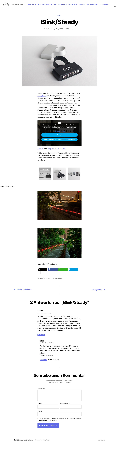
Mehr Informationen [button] (59, 136)
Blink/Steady (42, 101)
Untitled (40, 154)
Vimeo (65, 154)
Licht (65, 5)
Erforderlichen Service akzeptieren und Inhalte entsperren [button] (59, 144)
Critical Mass (56, 5)
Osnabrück (72, 5)
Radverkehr (82, 5)
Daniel (49, 33)
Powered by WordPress (43, 445)
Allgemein (41, 5)
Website (39, 416)
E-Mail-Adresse (65, 408)
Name (39, 408)
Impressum (103, 8)
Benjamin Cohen (54, 154)
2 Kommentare (72, 33)
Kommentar (41, 393)
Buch (49, 5)
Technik (91, 5)
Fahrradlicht (55, 283)
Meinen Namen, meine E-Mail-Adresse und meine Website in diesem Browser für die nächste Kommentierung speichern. (60, 424)
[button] (42, 274)
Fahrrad (49, 283)
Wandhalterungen (102, 5)
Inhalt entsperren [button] (59, 140)
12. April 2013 (59, 33)
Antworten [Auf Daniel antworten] (43, 364)
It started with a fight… (26, 445)
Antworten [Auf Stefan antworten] (41, 339)
